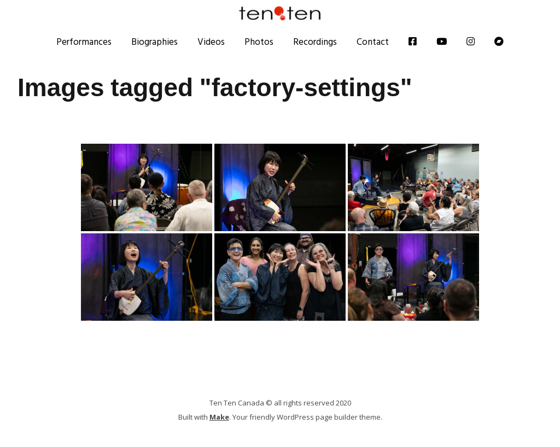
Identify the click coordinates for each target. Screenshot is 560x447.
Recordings (315, 42)
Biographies (154, 42)
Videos (211, 42)
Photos (258, 42)
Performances (84, 42)
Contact (373, 42)
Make (219, 417)
